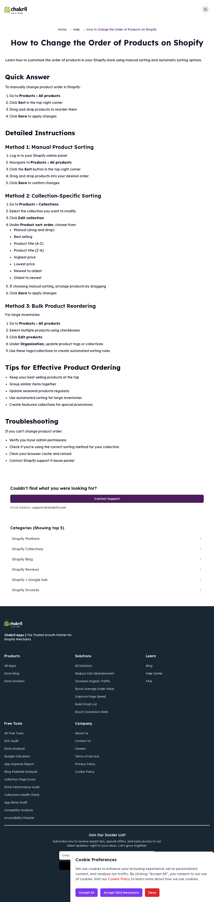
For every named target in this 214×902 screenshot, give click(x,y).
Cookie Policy (119, 879)
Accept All (86, 893)
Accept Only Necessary (121, 893)
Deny (152, 893)
